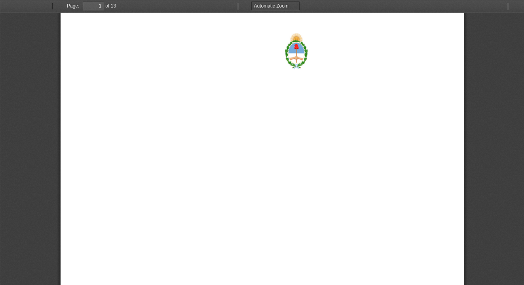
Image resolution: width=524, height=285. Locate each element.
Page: (73, 6)
